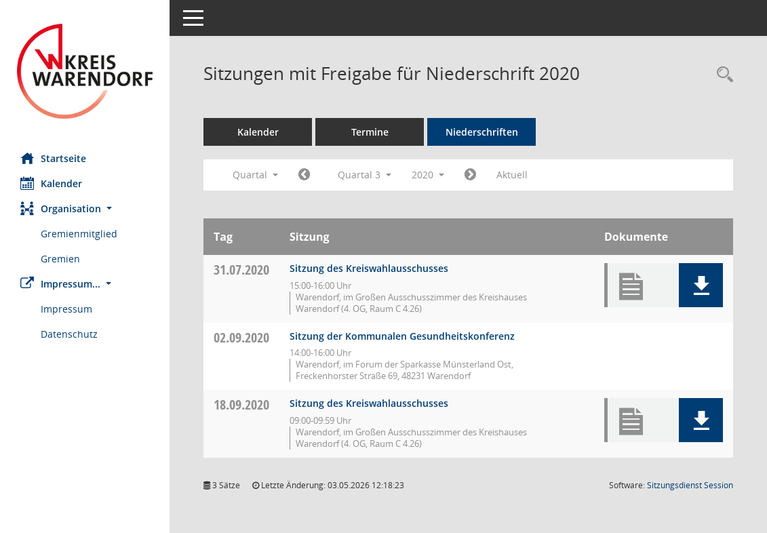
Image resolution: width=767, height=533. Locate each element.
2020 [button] (428, 174)
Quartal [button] (255, 174)
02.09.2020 (241, 337)
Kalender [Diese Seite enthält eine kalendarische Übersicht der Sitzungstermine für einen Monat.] (51, 183)
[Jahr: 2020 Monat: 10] (470, 175)
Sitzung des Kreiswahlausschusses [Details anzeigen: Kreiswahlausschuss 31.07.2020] (369, 268)
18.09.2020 (241, 404)
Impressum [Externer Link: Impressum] (66, 308)
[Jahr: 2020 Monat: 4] (304, 175)
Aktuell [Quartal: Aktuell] (512, 174)
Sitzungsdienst (690, 485)
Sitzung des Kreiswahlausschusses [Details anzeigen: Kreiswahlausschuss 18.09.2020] (369, 403)
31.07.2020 (241, 269)
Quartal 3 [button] (364, 174)
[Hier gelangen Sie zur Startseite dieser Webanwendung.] (85, 71)
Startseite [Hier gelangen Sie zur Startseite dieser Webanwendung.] (53, 158)
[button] (85, 208)
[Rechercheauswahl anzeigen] (721, 75)
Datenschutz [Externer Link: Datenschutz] (69, 334)
